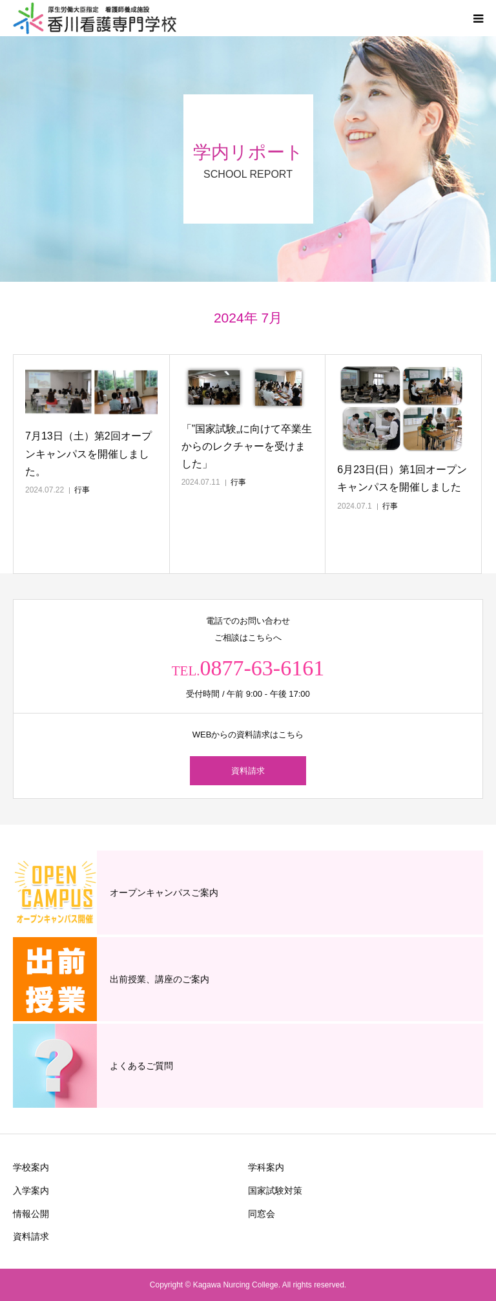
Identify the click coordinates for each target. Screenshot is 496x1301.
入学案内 (31, 1190)
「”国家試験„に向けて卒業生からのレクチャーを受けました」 (247, 446)
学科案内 (266, 1167)
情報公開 (31, 1214)
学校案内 (31, 1167)
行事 (82, 489)
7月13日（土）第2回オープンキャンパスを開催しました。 (88, 453)
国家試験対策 (275, 1190)
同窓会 (261, 1214)
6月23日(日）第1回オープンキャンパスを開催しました (402, 478)
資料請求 (248, 771)
